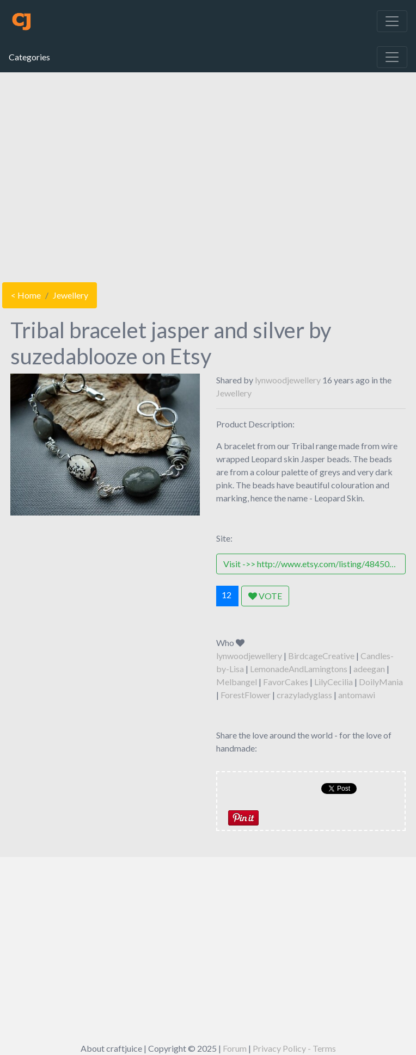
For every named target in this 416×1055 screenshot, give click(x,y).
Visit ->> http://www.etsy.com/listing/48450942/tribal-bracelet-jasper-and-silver (314, 563)
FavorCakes (285, 682)
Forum (235, 1048)
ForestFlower (246, 695)
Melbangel (236, 682)
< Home (26, 295)
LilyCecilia (333, 682)
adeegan (369, 668)
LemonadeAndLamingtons (298, 668)
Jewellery (70, 295)
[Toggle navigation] (392, 21)
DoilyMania (381, 682)
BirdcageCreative (321, 655)
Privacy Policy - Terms (294, 1048)
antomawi (356, 695)
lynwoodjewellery (288, 380)
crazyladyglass (304, 695)
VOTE (265, 596)
